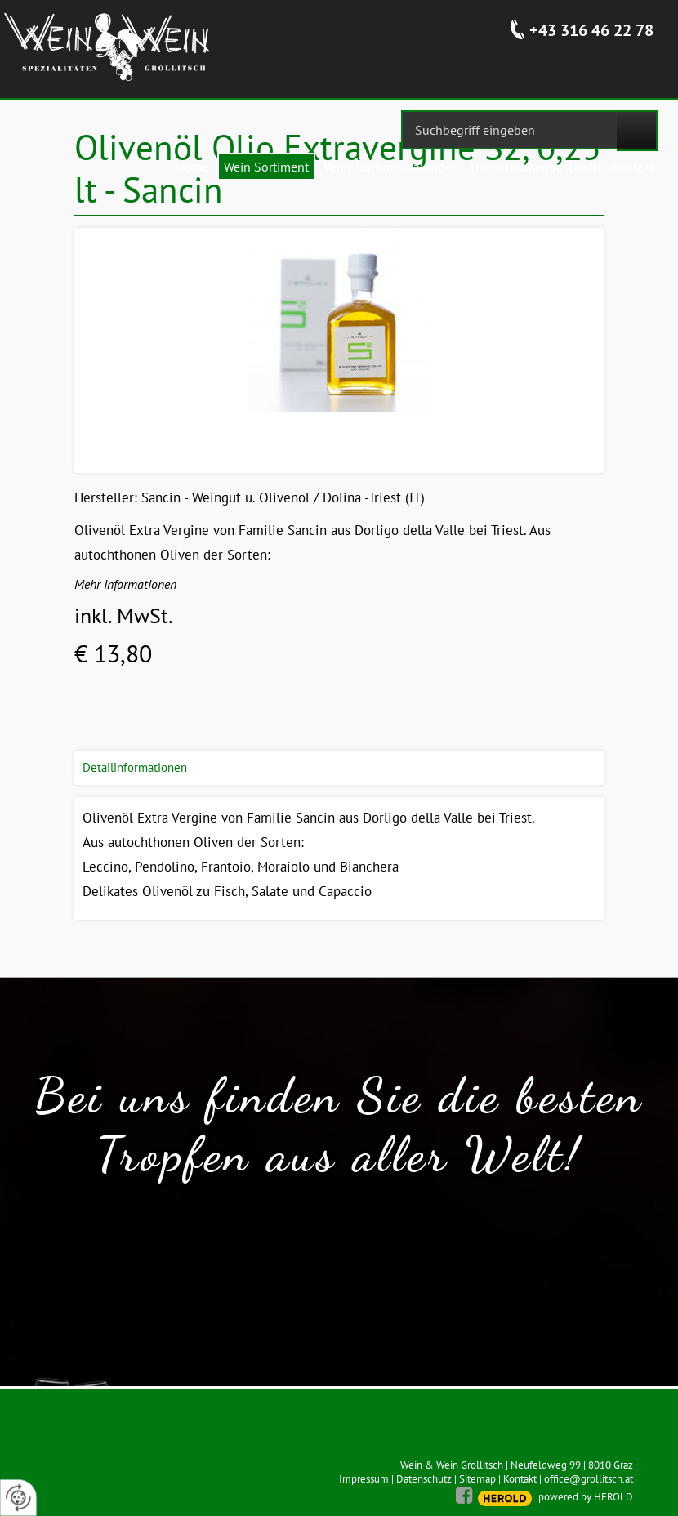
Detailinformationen (135, 767)
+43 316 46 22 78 (591, 30)
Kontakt (520, 1479)
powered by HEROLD (585, 1497)
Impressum (364, 1479)
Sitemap (477, 1479)
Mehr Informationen (125, 584)
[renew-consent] (18, 1497)
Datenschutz (424, 1479)
